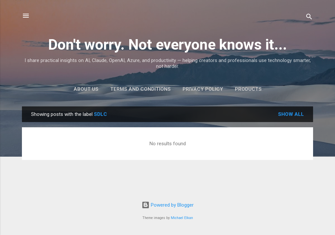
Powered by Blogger (168, 205)
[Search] (309, 18)
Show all (291, 114)
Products (248, 89)
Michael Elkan (182, 218)
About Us (86, 89)
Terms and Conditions (140, 89)
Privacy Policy (203, 89)
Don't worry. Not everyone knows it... (167, 44)
